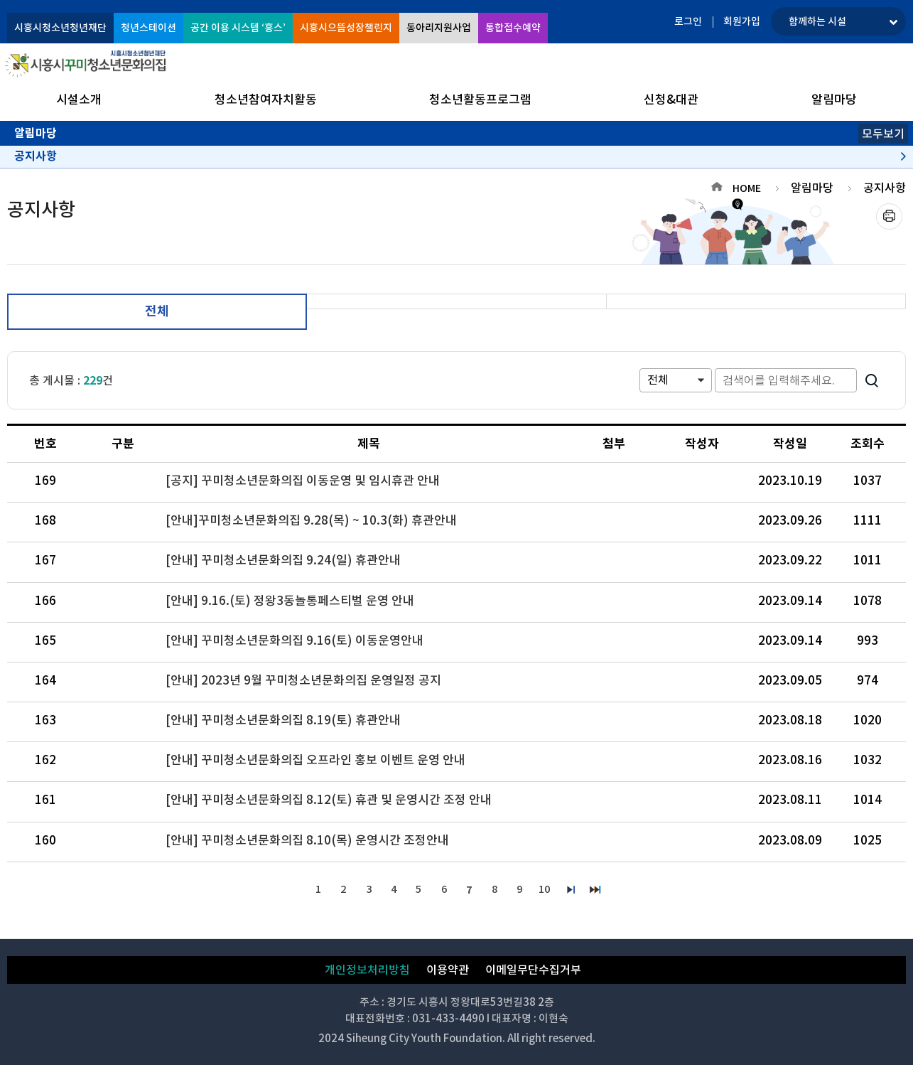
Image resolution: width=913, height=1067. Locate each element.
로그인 (688, 21)
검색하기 (872, 380)
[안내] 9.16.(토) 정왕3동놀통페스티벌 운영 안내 (290, 600)
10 (551, 890)
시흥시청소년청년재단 (60, 27)
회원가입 (741, 21)
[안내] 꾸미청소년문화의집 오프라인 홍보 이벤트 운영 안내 (315, 760)
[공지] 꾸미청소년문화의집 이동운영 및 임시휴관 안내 (303, 480)
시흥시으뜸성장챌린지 (346, 27)
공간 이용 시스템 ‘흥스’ (238, 27)
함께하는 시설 (817, 21)
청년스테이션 (148, 27)
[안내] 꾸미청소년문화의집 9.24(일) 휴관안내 (283, 560)
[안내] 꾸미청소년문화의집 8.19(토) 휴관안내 (283, 720)
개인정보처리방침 (367, 972)
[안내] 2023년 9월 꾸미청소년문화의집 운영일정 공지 (303, 680)
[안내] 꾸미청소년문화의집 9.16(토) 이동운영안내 (294, 640)
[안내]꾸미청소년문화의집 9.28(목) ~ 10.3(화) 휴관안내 (311, 520)
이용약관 (447, 972)
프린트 (889, 216)
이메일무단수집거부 (533, 972)
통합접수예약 (513, 27)
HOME (747, 188)
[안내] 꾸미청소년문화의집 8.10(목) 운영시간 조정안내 (307, 840)
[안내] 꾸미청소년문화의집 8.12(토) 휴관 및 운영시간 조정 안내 (329, 800)
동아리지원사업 (438, 27)
